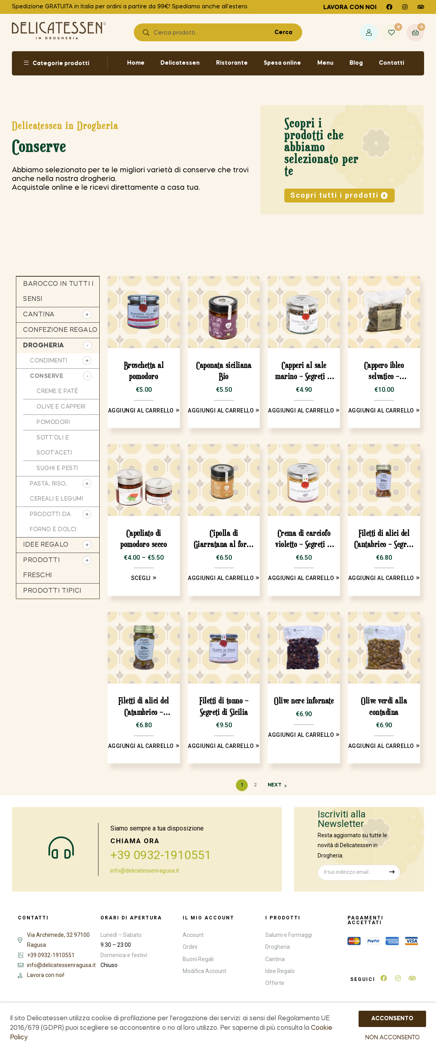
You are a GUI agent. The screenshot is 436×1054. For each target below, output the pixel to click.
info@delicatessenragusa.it (144, 870)
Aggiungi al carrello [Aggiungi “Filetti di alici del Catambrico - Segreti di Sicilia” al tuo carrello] (141, 746)
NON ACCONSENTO (392, 1038)
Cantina (39, 315)
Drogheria (43, 346)
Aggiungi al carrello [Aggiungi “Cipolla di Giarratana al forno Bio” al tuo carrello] (221, 578)
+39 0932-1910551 (160, 855)
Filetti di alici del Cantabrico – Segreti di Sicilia (384, 539)
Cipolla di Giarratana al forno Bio (224, 539)
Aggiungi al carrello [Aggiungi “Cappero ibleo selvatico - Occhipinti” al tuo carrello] (381, 410)
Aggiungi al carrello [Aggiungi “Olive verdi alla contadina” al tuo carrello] (381, 746)
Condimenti (48, 361)
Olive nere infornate (304, 700)
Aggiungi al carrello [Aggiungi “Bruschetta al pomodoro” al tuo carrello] (141, 410)
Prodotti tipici (52, 591)
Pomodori (53, 422)
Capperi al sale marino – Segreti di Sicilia (304, 371)
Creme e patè (57, 391)
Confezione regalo (60, 330)
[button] (339, 195)
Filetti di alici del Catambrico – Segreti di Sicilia (143, 707)
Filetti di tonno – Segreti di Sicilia (223, 706)
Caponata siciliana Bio (223, 370)
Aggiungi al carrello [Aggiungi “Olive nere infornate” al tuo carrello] (301, 735)
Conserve (46, 376)
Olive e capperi (61, 407)
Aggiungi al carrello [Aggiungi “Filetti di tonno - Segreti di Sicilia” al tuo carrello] (221, 746)
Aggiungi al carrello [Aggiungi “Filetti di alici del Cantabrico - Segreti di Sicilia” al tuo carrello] (381, 578)
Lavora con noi (349, 7)
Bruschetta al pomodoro (144, 370)
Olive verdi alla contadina (384, 706)
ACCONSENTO (392, 1018)
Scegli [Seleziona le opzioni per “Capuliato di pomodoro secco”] (141, 578)
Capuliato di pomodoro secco (143, 538)
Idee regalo (46, 545)
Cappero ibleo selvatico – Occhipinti (384, 371)
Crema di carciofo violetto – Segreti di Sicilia (304, 539)
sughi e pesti (57, 468)
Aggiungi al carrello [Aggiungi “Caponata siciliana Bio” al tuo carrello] (221, 410)
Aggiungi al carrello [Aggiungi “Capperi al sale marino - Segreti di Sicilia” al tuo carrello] (301, 410)
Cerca (284, 32)
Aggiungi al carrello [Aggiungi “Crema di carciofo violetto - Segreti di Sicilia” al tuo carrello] (301, 578)
